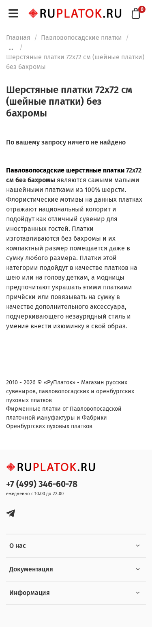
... (11, 47)
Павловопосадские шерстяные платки (65, 170)
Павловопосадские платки (81, 37)
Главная (18, 37)
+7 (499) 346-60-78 (41, 484)
